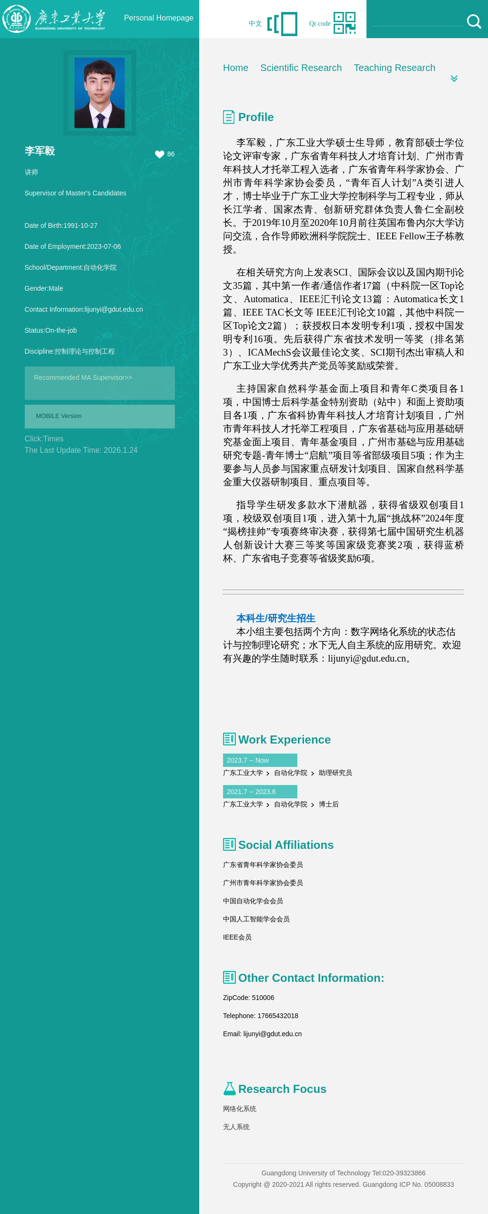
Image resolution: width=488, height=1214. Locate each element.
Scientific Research (301, 67)
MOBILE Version (59, 415)
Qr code (320, 23)
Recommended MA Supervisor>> (83, 377)
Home (235, 67)
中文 (255, 23)
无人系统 (236, 1127)
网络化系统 (239, 1108)
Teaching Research (395, 67)
